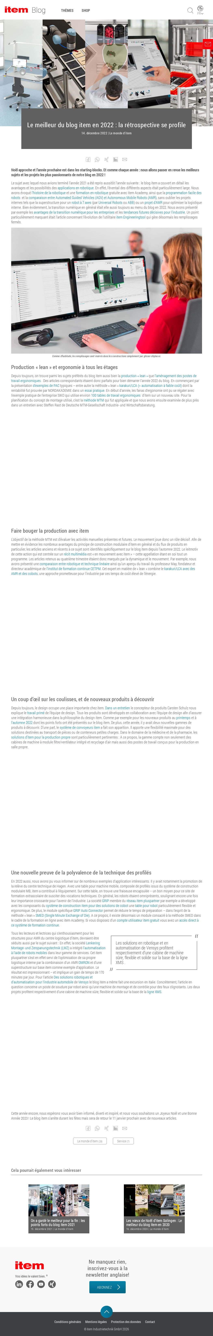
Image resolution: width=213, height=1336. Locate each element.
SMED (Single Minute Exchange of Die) (63, 915)
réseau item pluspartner (143, 900)
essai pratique (94, 390)
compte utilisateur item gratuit (138, 920)
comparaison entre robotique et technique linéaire (74, 563)
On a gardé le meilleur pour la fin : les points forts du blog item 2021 (58, 1222)
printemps (183, 717)
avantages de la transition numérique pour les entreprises (74, 212)
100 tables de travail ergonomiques (116, 395)
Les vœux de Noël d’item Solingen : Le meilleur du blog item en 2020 (154, 1222)
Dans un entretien (117, 707)
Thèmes (67, 10)
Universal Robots (110, 202)
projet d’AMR (153, 202)
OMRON (84, 962)
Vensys (83, 982)
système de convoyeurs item (80, 727)
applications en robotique (76, 187)
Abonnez (104, 1287)
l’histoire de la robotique (49, 192)
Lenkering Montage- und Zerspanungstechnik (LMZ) (55, 945)
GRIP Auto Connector (88, 910)
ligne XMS (154, 991)
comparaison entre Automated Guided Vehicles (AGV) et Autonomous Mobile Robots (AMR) (93, 197)
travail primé (35, 712)
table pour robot (146, 905)
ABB (131, 202)
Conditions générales (67, 1322)
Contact (150, 1322)
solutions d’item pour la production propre (40, 737)
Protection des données (126, 1322)
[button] (88, 159)
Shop (86, 10)
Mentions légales (96, 1322)
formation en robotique (92, 192)
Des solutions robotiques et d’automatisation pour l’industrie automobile (52, 979)
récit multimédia (75, 554)
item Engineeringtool (131, 217)
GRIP (105, 900)
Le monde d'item (120, 133)
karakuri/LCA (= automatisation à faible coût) (150, 385)
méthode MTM (94, 400)
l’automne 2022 (21, 722)
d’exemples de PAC (46, 385)
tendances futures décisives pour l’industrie (154, 212)
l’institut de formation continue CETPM (73, 568)
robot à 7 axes (81, 202)
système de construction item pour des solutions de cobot (87, 905)
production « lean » (134, 375)
